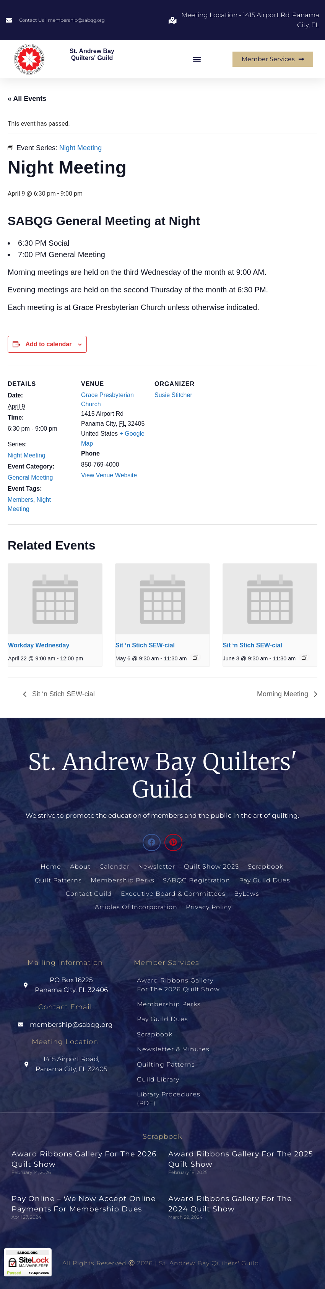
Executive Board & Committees (173, 893)
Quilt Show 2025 (211, 866)
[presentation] (55, 599)
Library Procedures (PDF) (168, 1091)
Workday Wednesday (38, 645)
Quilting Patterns (166, 1058)
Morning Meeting (283, 694)
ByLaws (246, 893)
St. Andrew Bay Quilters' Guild (92, 54)
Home (52, 866)
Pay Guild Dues (264, 879)
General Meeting (30, 477)
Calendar (115, 866)
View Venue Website (109, 475)
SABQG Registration (196, 879)
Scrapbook (265, 866)
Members (20, 499)
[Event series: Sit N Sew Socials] (195, 657)
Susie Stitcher (173, 395)
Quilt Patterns (58, 879)
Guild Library (158, 1073)
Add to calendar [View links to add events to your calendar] (48, 344)
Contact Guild (89, 893)
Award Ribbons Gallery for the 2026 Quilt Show (178, 983)
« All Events (27, 98)
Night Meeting (27, 455)
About (81, 866)
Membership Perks (122, 879)
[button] (197, 59)
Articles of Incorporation (135, 906)
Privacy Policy (208, 906)
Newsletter (157, 866)
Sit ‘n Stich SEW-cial (145, 645)
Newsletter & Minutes (173, 1044)
